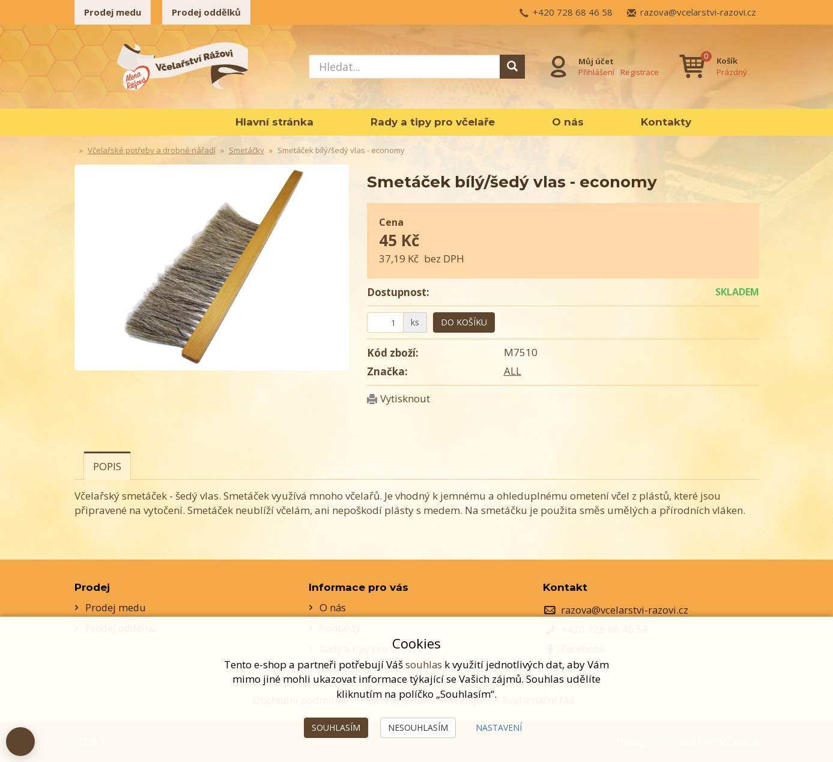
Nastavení (499, 727)
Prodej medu (112, 12)
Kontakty (666, 122)
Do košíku (464, 322)
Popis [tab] (107, 466)
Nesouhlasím (418, 727)
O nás (568, 122)
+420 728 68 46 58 (573, 12)
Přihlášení (596, 71)
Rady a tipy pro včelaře (433, 122)
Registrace (639, 71)
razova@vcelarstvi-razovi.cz (698, 12)
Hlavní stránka (274, 122)
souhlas (424, 664)
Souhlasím (336, 727)
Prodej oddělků (206, 12)
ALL (512, 371)
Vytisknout (405, 398)
